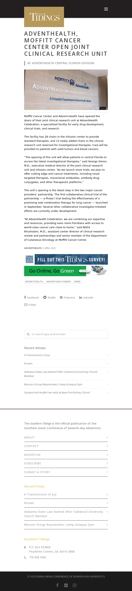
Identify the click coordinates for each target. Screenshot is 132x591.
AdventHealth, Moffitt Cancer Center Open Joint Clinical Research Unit (66, 43)
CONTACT (31, 446)
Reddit (49, 297)
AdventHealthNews (58, 281)
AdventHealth (34, 281)
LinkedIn (86, 297)
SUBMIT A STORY (37, 472)
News (77, 281)
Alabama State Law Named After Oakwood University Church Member (61, 374)
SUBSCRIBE (32, 463)
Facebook (31, 297)
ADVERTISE (32, 455)
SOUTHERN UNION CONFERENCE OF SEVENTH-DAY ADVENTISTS (67, 576)
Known (28, 363)
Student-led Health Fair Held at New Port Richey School (57, 392)
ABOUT (29, 437)
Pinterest (67, 297)
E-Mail (30, 304)
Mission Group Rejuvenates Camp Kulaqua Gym (53, 384)
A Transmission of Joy (37, 355)
